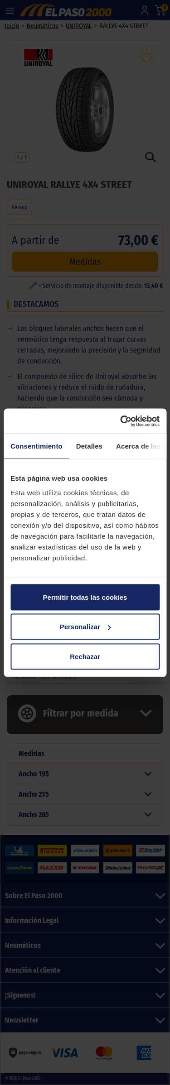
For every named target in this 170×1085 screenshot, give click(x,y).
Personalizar (85, 627)
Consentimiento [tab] (36, 446)
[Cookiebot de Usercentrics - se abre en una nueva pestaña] (121, 421)
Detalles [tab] (89, 446)
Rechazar (85, 656)
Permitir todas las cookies (85, 597)
